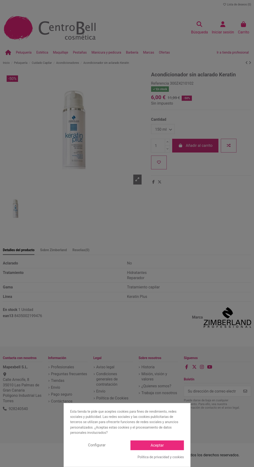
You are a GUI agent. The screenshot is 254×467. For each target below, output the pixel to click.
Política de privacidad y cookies (161, 457)
